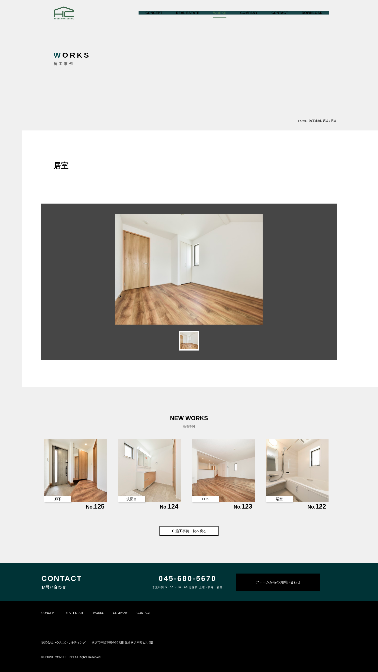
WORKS (98, 613)
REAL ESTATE (74, 613)
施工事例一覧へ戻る (189, 531)
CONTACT (144, 613)
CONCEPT (48, 613)
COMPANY (120, 613)
